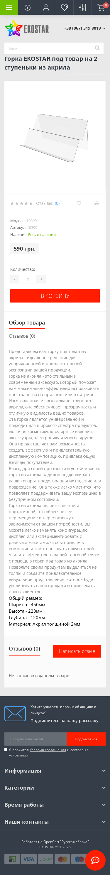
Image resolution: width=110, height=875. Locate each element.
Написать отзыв (77, 651)
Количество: (22, 269)
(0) (57, 203)
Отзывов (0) (22, 336)
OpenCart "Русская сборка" (66, 841)
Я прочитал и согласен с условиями (49, 752)
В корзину (55, 295)
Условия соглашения (48, 749)
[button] (46, 7)
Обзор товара (27, 322)
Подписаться (86, 739)
